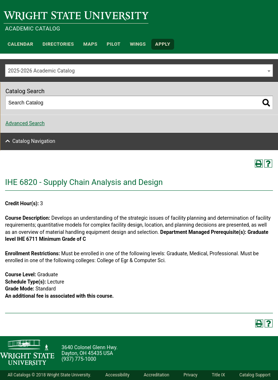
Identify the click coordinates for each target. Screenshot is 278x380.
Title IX (218, 374)
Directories (58, 44)
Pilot (114, 44)
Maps (90, 44)
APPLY (162, 44)
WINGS (138, 44)
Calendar (20, 44)
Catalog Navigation (33, 141)
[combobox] (139, 70)
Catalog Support (254, 374)
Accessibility (117, 374)
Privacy (190, 374)
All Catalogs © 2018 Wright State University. (49, 374)
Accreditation (156, 374)
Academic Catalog (32, 28)
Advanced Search (25, 123)
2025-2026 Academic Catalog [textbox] (41, 71)
